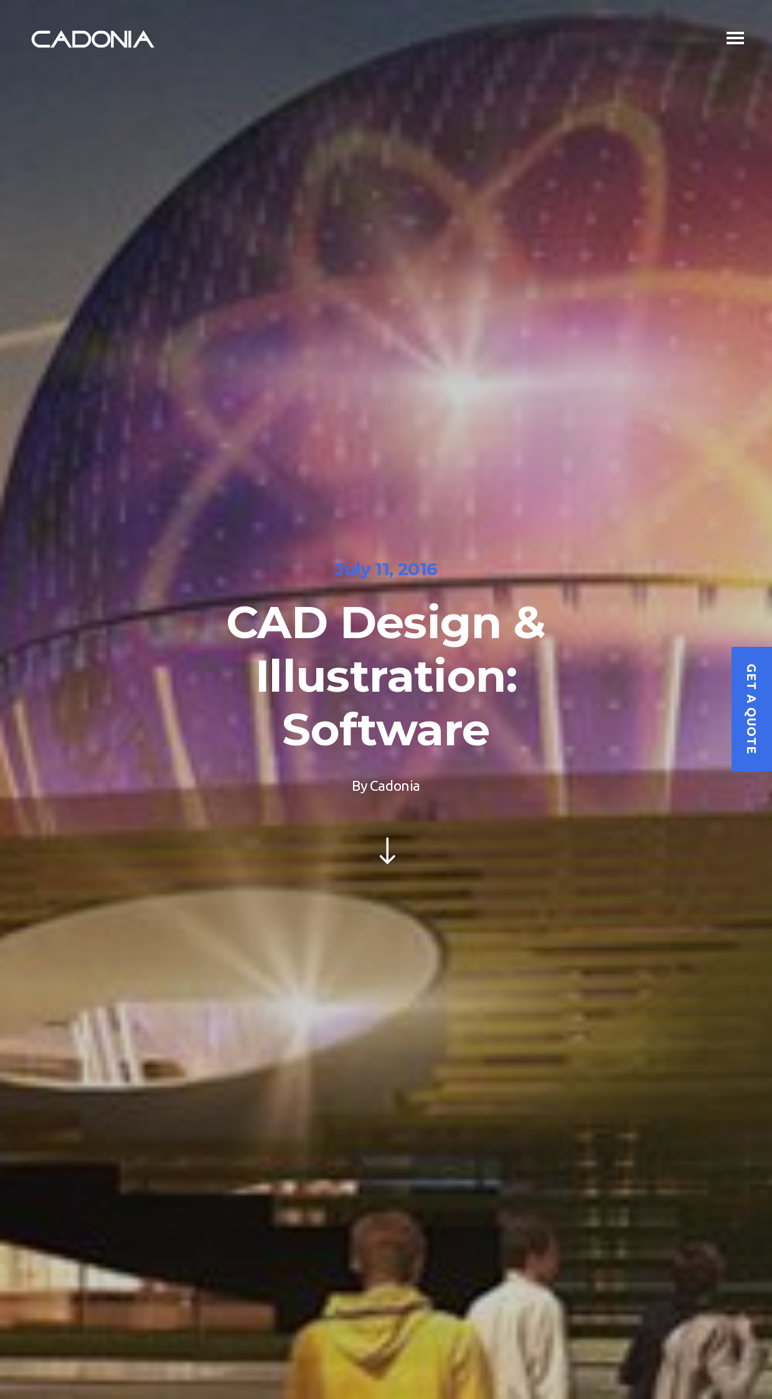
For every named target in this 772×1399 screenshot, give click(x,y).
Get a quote (752, 709)
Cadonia (395, 785)
